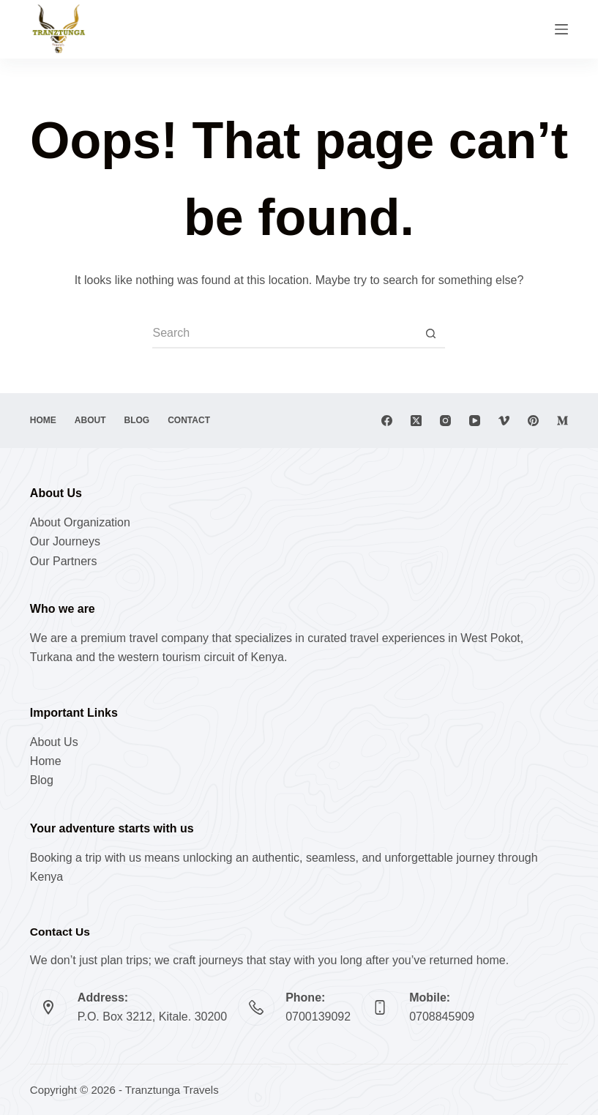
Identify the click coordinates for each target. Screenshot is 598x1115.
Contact (189, 420)
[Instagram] (445, 420)
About (90, 420)
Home (43, 420)
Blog (137, 420)
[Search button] (430, 333)
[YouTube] (474, 420)
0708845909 (441, 1016)
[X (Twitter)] (416, 420)
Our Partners (63, 561)
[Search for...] (284, 333)
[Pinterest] (533, 420)
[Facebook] (386, 420)
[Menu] (561, 29)
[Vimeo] (503, 420)
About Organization (80, 522)
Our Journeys (65, 541)
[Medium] (562, 420)
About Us (54, 742)
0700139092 (318, 1016)
